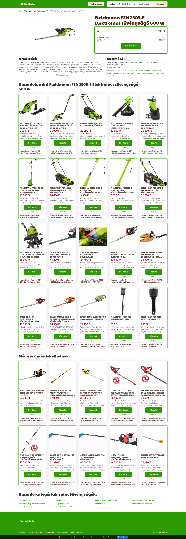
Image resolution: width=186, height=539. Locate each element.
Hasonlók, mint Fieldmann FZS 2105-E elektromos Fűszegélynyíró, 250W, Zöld (123, 218)
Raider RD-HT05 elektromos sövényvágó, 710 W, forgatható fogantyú (31, 320)
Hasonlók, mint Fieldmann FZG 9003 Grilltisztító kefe (121, 346)
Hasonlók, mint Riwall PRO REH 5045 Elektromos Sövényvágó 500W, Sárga (152, 282)
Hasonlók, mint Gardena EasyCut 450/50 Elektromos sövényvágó (61, 281)
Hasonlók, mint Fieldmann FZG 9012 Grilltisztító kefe (152, 346)
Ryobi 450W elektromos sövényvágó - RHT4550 (93, 317)
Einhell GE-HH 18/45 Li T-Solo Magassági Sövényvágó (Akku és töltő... (32, 458)
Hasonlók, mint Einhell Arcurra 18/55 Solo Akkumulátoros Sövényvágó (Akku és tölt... (154, 420)
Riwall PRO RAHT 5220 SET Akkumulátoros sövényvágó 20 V (91, 392)
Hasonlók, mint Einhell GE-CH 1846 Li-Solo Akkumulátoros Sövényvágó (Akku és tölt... (123, 420)
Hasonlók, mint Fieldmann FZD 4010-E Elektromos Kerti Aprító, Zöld (152, 153)
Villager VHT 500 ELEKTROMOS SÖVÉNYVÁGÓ (89, 254)
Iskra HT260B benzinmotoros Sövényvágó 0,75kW (121, 457)
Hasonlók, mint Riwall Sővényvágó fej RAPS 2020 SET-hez (153, 484)
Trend (72, 532)
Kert (128, 70)
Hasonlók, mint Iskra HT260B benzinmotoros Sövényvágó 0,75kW (123, 484)
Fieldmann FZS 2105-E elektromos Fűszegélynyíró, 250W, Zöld (122, 191)
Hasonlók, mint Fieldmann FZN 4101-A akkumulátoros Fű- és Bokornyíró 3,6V (30, 153)
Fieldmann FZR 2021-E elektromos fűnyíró (91, 124)
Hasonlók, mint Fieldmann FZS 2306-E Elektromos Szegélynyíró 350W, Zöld (91, 218)
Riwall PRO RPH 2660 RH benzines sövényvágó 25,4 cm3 (32, 392)
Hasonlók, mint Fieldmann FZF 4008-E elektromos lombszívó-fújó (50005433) (123, 153)
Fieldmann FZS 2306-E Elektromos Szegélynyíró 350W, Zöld (91, 191)
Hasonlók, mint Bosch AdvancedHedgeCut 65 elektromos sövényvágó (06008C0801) (123, 282)
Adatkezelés (50, 532)
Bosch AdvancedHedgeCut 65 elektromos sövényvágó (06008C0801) (122, 257)
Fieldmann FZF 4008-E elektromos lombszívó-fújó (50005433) (122, 127)
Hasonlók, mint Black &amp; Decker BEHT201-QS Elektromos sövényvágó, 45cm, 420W (62, 347)
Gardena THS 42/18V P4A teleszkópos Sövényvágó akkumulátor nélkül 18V (62, 460)
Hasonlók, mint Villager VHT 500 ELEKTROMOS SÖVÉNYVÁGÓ (92, 281)
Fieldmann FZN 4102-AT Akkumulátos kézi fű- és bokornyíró (61, 125)
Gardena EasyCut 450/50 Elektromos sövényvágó (60, 254)
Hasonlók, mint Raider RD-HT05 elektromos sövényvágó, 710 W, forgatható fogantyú (31, 347)
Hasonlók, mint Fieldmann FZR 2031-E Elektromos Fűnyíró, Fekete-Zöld (62, 218)
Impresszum (33, 532)
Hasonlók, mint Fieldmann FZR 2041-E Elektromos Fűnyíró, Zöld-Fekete (153, 218)
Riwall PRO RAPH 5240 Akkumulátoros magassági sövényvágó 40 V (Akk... (62, 394)
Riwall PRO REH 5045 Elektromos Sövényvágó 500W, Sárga (151, 256)
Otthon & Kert (120, 70)
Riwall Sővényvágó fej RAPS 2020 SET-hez (153, 456)
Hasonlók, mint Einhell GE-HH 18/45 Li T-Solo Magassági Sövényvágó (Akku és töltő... (32, 485)
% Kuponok (80, 532)
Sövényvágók (156, 70)
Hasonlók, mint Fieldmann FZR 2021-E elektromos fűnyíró (91, 152)
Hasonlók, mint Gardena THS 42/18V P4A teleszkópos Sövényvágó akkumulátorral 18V (93, 485)
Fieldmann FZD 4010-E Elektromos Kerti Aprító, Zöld (152, 125)
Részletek (32, 143)
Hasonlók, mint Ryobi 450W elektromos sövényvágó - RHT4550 (92, 346)
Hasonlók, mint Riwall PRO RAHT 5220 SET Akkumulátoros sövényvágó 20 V (92, 420)
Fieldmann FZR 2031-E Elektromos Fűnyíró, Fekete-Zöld (61, 190)
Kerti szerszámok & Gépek (140, 70)
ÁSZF (41, 532)
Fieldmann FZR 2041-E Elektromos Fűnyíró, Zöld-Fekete (152, 190)
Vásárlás (131, 45)
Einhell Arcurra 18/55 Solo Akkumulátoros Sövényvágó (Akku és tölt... (152, 394)
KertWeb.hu (27, 4)
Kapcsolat (22, 532)
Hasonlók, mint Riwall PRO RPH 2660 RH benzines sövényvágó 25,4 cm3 (32, 420)
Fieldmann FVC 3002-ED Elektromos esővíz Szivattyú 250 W (31, 190)
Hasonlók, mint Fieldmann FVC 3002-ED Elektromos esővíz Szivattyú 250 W (30, 218)
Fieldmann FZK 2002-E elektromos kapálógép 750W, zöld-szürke (32, 254)
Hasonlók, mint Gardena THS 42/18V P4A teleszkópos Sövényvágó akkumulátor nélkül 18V (62, 485)
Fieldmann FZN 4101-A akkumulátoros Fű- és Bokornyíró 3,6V (32, 125)
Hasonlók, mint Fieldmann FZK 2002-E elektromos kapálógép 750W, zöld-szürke (30, 282)
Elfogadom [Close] (122, 537)
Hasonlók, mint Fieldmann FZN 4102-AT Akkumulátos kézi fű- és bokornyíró (61, 153)
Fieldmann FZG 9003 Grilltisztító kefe (121, 317)
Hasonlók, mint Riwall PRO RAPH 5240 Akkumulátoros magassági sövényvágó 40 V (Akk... (61, 420)
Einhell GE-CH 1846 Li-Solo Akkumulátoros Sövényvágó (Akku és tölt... (122, 394)
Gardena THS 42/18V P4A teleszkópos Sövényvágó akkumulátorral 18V (92, 458)
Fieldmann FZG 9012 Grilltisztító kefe (151, 317)
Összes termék (62, 532)
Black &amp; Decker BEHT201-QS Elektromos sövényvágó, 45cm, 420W (62, 320)
